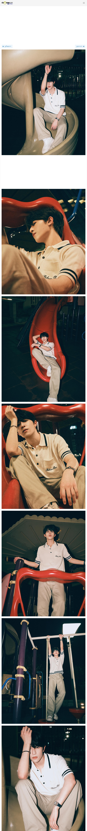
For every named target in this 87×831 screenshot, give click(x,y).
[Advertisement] (43, 24)
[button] (84, 3)
